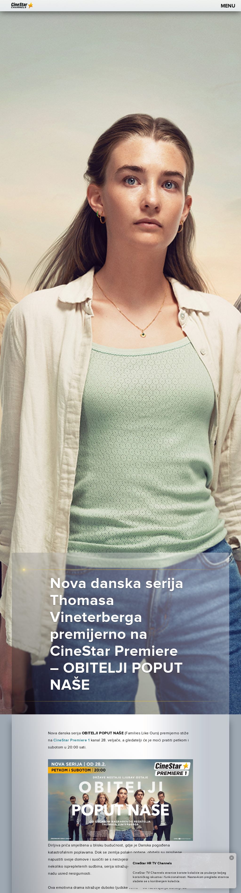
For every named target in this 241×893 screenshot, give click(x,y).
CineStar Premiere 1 (71, 740)
